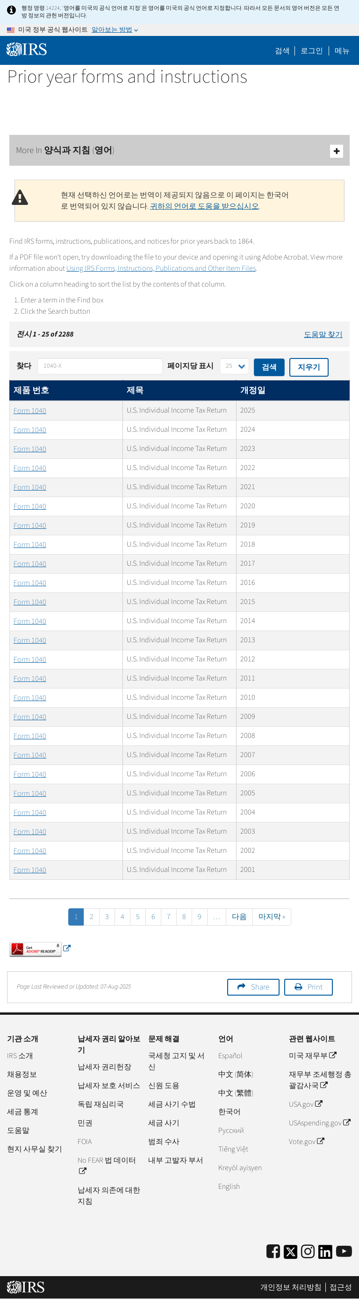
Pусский (231, 1130)
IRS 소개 (20, 1056)
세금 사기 (164, 1123)
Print (315, 987)
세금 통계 (22, 1112)
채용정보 (22, 1074)
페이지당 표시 (190, 366)
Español (230, 1056)
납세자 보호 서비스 (109, 1086)
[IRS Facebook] (273, 1252)
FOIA (85, 1142)
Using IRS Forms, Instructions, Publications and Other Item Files (161, 268)
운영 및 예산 (27, 1093)
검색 (282, 51)
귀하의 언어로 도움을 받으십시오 (204, 206)
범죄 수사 (164, 1142)
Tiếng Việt (233, 1149)
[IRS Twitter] (291, 1254)
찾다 (23, 366)
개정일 (253, 390)
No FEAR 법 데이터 (107, 1166)
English (229, 1186)
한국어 (229, 1112)
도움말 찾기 (323, 335)
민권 (85, 1123)
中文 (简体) (235, 1074)
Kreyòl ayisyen (240, 1168)
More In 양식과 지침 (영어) (179, 151)
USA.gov (305, 1104)
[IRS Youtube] (344, 1252)
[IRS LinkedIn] (325, 1254)
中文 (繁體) (235, 1093)
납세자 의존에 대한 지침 (109, 1196)
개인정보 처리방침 (291, 1287)
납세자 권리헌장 (104, 1067)
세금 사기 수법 (172, 1104)
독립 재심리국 (101, 1104)
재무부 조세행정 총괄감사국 (320, 1080)
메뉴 (342, 51)
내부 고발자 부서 (175, 1160)
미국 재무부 (312, 1056)
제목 (135, 390)
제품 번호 (31, 390)
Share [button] (260, 987)
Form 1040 (30, 411)
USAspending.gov (319, 1123)
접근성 (341, 1287)
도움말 (18, 1130)
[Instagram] (308, 1252)
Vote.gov (306, 1142)
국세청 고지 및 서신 (176, 1061)
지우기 (309, 367)
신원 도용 (164, 1086)
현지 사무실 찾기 (34, 1149)
